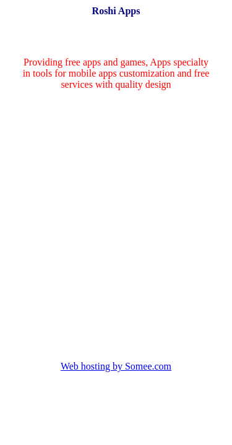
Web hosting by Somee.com (116, 366)
